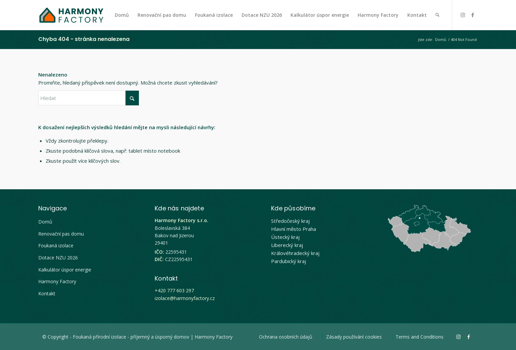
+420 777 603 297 (174, 290)
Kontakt (46, 293)
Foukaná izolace (55, 245)
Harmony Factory (57, 281)
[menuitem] (121, 15)
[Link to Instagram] (463, 15)
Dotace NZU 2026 (58, 257)
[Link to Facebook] (473, 15)
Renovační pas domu (61, 234)
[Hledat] (437, 15)
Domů (45, 221)
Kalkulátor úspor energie (64, 269)
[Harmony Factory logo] (71, 15)
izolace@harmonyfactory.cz (185, 298)
